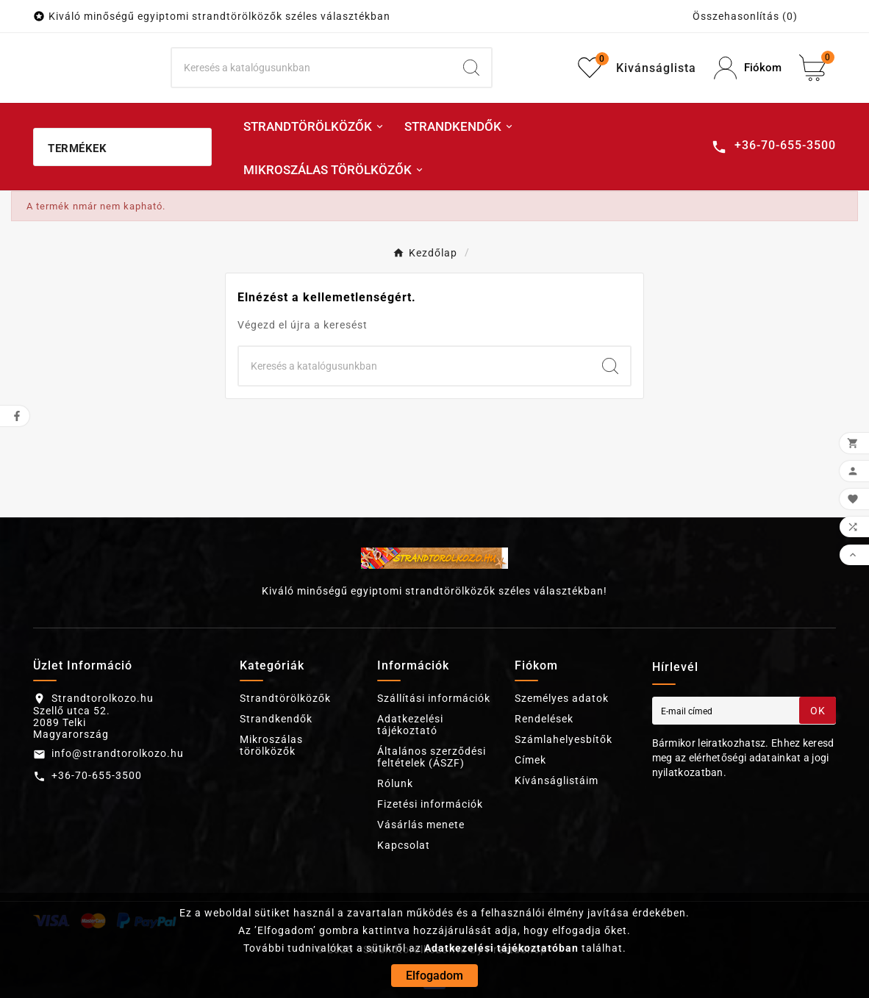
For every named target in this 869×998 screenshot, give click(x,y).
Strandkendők (276, 719)
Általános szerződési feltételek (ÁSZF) (431, 757)
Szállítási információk (433, 698)
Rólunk (395, 783)
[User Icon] (748, 68)
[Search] (471, 68)
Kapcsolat (403, 845)
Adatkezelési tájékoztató (410, 724)
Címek (530, 760)
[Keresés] (311, 68)
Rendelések (544, 719)
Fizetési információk (430, 804)
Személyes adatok (562, 698)
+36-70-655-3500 (96, 775)
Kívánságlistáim (556, 780)
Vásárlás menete (421, 824)
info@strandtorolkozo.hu (117, 753)
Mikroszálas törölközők (271, 745)
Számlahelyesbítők (563, 739)
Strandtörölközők (285, 698)
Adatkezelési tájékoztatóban (501, 948)
